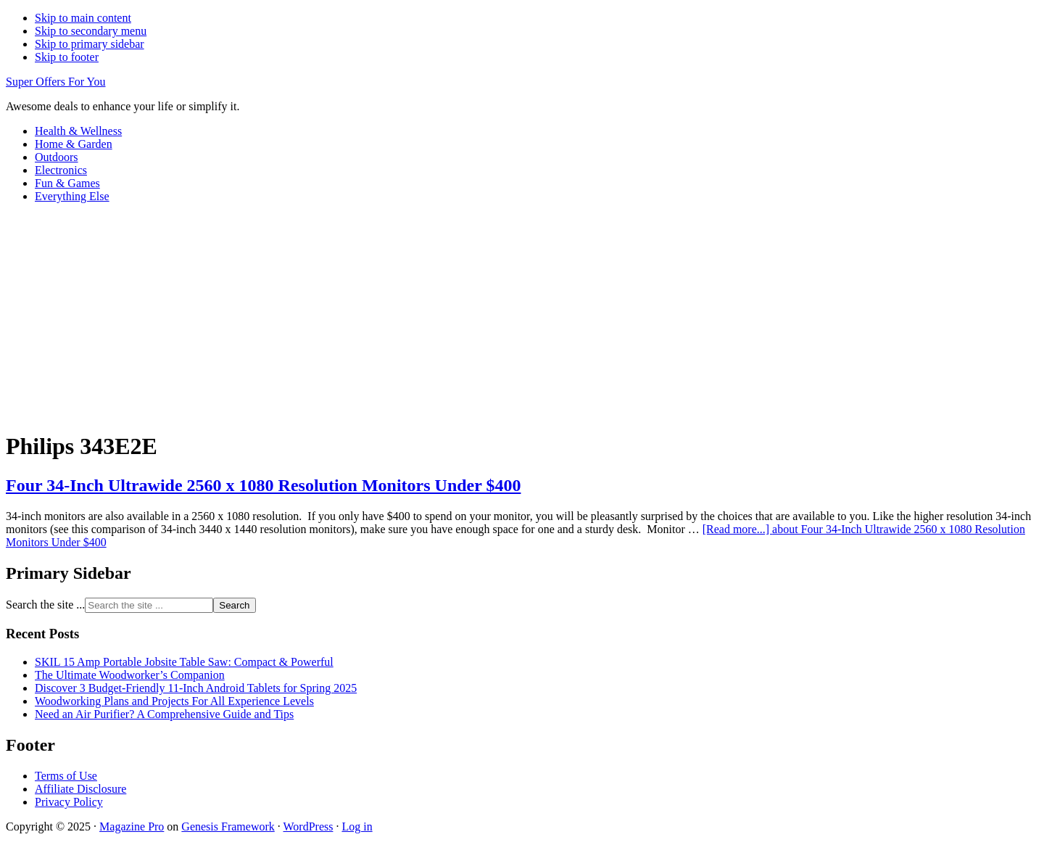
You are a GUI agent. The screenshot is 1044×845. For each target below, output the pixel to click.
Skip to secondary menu (90, 31)
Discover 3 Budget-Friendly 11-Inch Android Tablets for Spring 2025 (196, 688)
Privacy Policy (69, 802)
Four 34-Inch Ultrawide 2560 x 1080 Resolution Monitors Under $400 (263, 485)
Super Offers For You (56, 81)
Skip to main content (83, 18)
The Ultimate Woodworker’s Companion (130, 675)
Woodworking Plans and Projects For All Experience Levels (174, 701)
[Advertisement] (522, 316)
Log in (356, 826)
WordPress (308, 826)
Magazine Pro (131, 826)
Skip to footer (67, 57)
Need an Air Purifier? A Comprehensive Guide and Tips (164, 714)
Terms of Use (66, 776)
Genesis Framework (227, 826)
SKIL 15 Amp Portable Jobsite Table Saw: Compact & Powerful (184, 662)
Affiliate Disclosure (80, 789)
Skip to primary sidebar (89, 44)
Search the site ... (45, 604)
